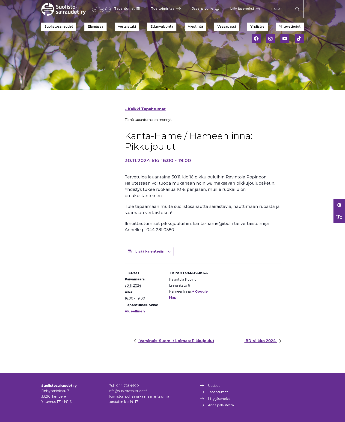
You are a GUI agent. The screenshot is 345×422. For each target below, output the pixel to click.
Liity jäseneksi (245, 8)
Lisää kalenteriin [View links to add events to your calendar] (149, 251)
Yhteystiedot (289, 26)
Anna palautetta (221, 405)
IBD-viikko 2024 (260, 341)
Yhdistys (257, 26)
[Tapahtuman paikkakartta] (237, 295)
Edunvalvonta (161, 26)
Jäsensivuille (205, 8)
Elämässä (95, 26)
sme (108, 9)
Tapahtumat (127, 8)
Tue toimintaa (166, 8)
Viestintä (195, 26)
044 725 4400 (127, 386)
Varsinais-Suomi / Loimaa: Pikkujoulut (176, 341)
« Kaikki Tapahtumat (145, 109)
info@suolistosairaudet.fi (128, 391)
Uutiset (214, 386)
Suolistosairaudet (59, 26)
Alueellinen (135, 311)
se (95, 9)
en (101, 9)
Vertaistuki (127, 26)
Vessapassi (226, 26)
